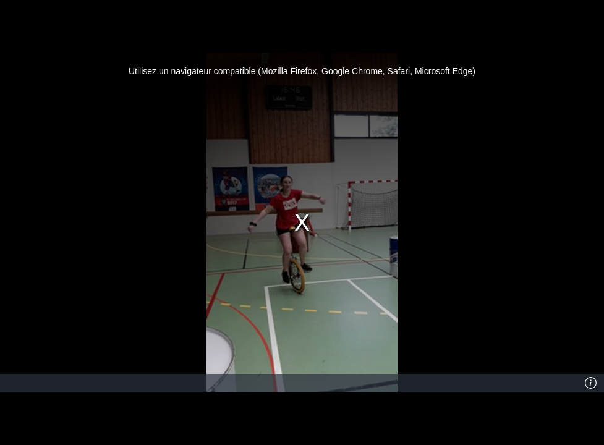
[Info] (591, 383)
